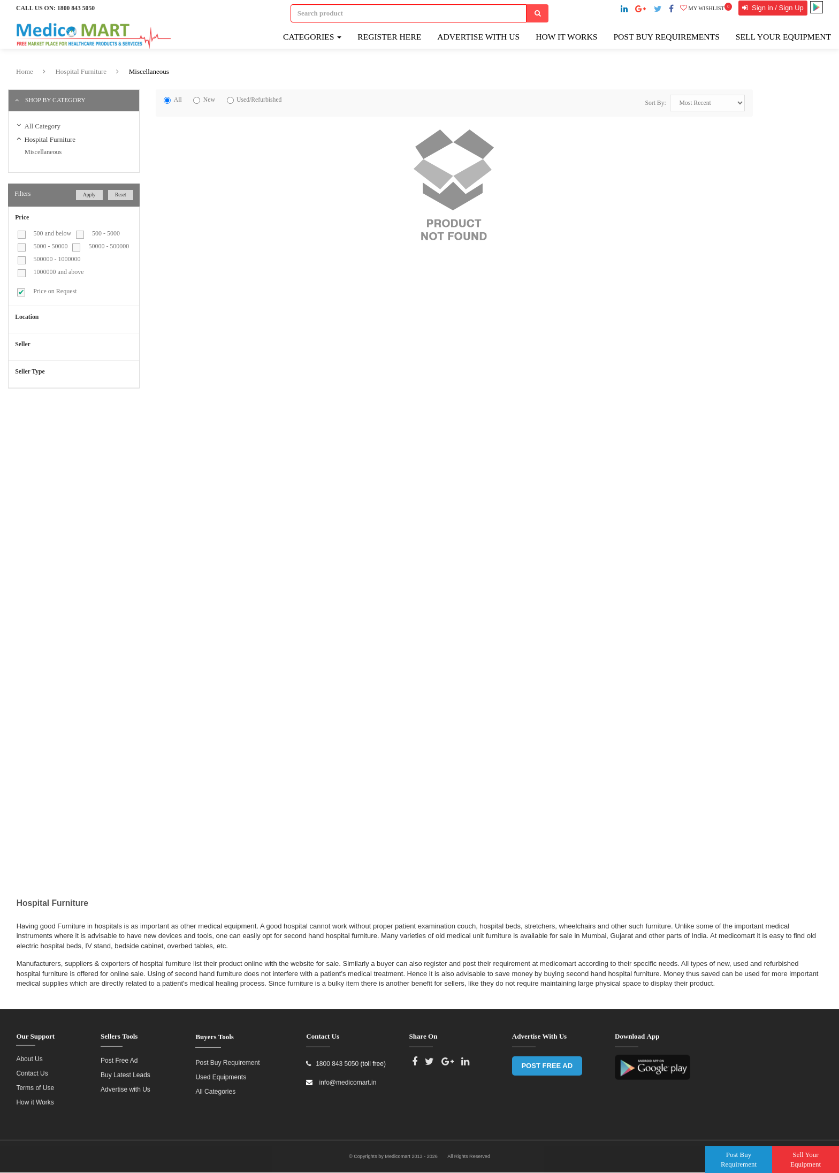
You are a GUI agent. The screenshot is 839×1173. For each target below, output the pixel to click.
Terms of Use (35, 1082)
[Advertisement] (98, 474)
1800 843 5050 (76, 8)
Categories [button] (312, 36)
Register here (389, 36)
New (209, 99)
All (178, 99)
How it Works (35, 1097)
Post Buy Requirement (227, 1057)
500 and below (53, 233)
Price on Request (55, 291)
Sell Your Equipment (783, 36)
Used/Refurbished (259, 99)
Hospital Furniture (80, 71)
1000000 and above (59, 272)
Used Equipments (220, 1072)
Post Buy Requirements (666, 36)
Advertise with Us (478, 36)
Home (24, 71)
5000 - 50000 (51, 246)
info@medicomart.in (346, 1077)
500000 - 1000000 (57, 259)
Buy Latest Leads (125, 1069)
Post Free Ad (119, 1054)
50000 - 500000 (108, 246)
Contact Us (32, 1068)
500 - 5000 (106, 233)
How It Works (566, 36)
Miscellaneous (149, 71)
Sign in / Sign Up (776, 8)
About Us (29, 1053)
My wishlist (706, 8)
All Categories (215, 1086)
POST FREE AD (547, 1060)
